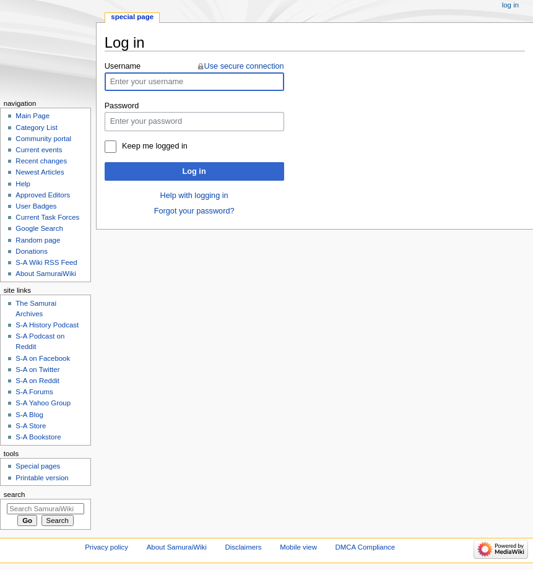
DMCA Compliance (365, 547)
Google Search (39, 228)
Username (123, 66)
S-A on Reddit (37, 380)
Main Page (32, 115)
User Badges (35, 206)
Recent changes (41, 161)
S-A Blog (29, 414)
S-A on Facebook (42, 358)
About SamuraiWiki (45, 273)
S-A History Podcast (47, 325)
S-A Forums (34, 391)
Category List (36, 127)
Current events (38, 149)
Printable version (41, 477)
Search (14, 494)
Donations (31, 251)
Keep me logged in (155, 146)
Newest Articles (39, 172)
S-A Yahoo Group (43, 403)
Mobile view (298, 547)
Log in (194, 171)
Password (122, 105)
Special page (132, 16)
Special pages (37, 466)
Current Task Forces (47, 217)
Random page (37, 240)
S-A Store (30, 426)
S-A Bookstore (38, 437)
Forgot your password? (194, 211)
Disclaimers (243, 547)
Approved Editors (42, 195)
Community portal (43, 138)
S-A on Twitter (37, 369)
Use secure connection (244, 66)
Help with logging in (194, 195)
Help (22, 184)
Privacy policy (106, 547)
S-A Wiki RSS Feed (46, 262)
